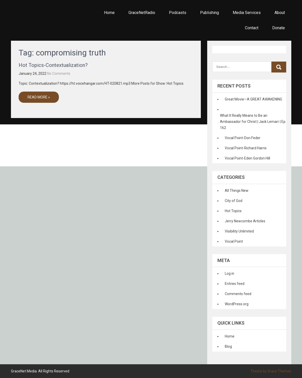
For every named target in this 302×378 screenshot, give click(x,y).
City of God (233, 201)
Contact (251, 27)
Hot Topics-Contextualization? (53, 65)
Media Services (247, 12)
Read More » (39, 97)
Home (109, 12)
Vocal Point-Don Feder (242, 138)
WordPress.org (236, 304)
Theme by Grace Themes (271, 371)
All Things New (236, 190)
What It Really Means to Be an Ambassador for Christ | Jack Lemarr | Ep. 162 (253, 121)
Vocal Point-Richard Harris (246, 148)
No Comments (58, 73)
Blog (228, 346)
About (279, 12)
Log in (229, 273)
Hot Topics (233, 211)
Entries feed (234, 284)
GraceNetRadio (141, 12)
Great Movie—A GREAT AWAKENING (253, 99)
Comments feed (238, 294)
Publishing (209, 12)
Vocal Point (234, 241)
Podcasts (177, 12)
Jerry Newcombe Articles (245, 221)
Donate (278, 27)
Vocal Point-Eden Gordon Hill (247, 158)
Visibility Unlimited (239, 231)
